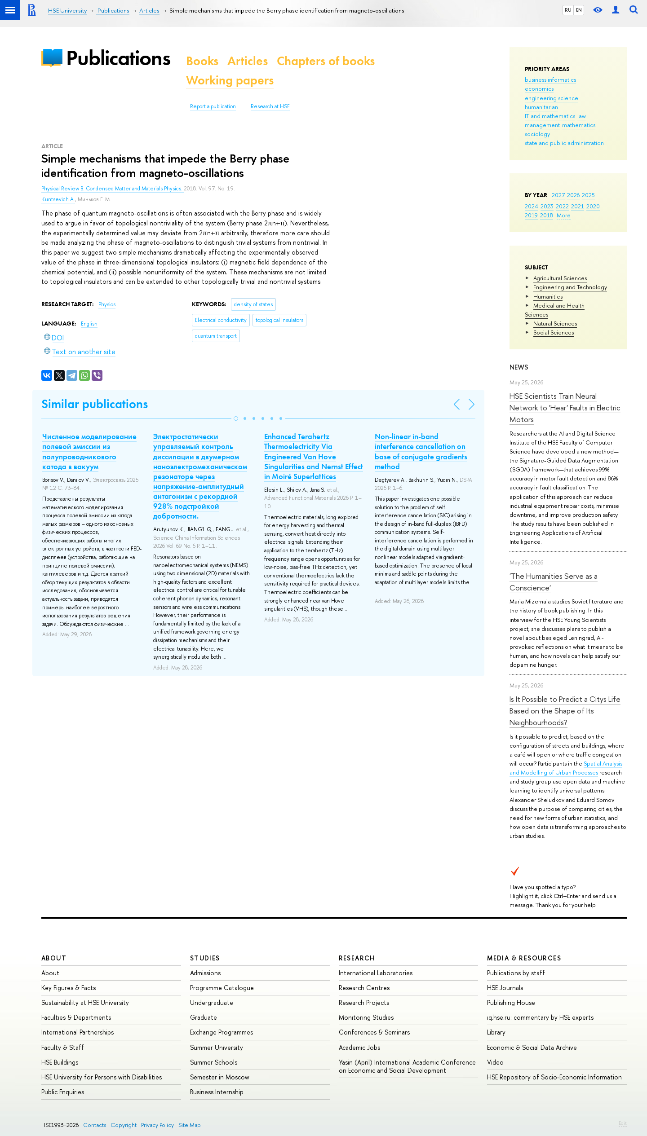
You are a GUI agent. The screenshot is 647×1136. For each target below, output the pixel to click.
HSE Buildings (59, 1062)
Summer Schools (213, 1062)
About (53, 958)
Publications (118, 57)
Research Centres (364, 987)
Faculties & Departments (76, 1017)
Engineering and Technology (570, 287)
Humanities (548, 296)
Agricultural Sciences (560, 278)
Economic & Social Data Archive (532, 1047)
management (542, 125)
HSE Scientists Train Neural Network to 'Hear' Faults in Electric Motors (565, 408)
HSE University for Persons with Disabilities (101, 1077)
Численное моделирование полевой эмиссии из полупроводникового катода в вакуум (89, 451)
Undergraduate (211, 1002)
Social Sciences (553, 332)
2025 (588, 195)
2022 (562, 206)
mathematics (578, 125)
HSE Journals (505, 987)
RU (568, 10)
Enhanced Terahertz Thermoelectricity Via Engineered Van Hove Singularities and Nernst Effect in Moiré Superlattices (313, 456)
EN (579, 10)
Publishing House (511, 1002)
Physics (106, 304)
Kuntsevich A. (58, 199)
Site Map (189, 1125)
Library (496, 1032)
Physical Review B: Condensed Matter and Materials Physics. (112, 188)
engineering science (551, 98)
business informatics (550, 79)
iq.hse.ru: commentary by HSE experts (540, 1017)
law (581, 116)
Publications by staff (516, 973)
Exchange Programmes (221, 1032)
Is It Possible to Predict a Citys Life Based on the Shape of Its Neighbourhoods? (565, 711)
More (564, 215)
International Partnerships (77, 1032)
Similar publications (94, 404)
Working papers (230, 80)
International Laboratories (375, 973)
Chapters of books (326, 61)
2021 (577, 206)
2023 (547, 206)
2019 (531, 215)
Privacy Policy (157, 1125)
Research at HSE (270, 106)
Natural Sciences (555, 323)
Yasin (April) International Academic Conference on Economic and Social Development (407, 1066)
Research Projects (364, 1002)
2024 (531, 206)
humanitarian (541, 107)
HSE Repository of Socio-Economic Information (554, 1077)
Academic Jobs (359, 1047)
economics (539, 88)
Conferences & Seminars (374, 1032)
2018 (546, 215)
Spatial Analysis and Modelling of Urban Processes (566, 767)
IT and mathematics (550, 116)
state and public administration (564, 143)
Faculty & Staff (62, 1047)
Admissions (205, 973)
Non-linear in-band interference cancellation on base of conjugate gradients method (421, 451)
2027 (558, 195)
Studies (205, 958)
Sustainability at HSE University (85, 1002)
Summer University (216, 1047)
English (89, 323)
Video (495, 1062)
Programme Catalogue (222, 987)
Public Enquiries (62, 1092)
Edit (623, 1123)
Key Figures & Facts (68, 987)
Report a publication (213, 106)
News (519, 367)
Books (202, 61)
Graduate (203, 1017)
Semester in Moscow (219, 1077)
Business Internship (217, 1092)
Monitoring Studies (366, 1017)
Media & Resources (524, 958)
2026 (573, 195)
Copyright (124, 1125)
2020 (593, 206)
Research (357, 958)
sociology (537, 134)
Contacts (94, 1125)
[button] (235, 418)
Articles (247, 61)
